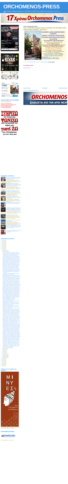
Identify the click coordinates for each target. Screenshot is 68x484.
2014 (3, 245)
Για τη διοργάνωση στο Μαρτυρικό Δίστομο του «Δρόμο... (11, 335)
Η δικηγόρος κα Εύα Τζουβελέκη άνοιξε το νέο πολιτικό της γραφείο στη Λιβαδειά (13, 203)
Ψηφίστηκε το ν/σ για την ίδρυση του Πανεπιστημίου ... (11, 314)
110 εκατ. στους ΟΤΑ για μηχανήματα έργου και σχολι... (11, 315)
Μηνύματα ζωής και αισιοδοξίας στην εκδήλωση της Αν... (11, 292)
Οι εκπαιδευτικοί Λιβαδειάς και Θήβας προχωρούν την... (11, 291)
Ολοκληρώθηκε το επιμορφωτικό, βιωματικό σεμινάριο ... (11, 275)
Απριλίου (4, 349)
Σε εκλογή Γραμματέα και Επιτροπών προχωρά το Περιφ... (12, 330)
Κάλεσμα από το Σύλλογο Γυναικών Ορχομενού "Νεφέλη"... (12, 333)
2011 (3, 242)
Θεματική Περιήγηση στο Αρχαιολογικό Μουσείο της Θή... (11, 288)
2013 (3, 244)
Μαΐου (4, 350)
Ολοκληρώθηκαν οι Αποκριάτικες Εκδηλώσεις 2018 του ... (11, 269)
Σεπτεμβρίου (5, 354)
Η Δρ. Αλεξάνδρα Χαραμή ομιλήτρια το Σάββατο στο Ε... (11, 294)
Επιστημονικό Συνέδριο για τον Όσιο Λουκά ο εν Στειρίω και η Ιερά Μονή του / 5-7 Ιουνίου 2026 (13, 231)
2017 (3, 248)
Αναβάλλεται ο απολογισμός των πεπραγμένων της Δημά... (12, 287)
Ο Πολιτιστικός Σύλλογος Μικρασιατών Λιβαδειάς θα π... (11, 312)
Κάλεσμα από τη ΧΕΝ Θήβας (7, 307)
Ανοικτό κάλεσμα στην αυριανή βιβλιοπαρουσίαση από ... (11, 253)
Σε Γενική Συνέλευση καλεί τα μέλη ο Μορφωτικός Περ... (11, 328)
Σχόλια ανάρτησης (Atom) (33, 90)
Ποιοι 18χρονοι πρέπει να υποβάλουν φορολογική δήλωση (12, 336)
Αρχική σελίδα (44, 87)
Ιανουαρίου (5, 250)
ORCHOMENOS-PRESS (31, 6)
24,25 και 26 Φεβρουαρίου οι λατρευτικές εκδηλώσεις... (11, 252)
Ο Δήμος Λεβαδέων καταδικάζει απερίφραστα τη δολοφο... (11, 284)
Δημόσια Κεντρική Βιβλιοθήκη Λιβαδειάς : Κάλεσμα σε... (11, 258)
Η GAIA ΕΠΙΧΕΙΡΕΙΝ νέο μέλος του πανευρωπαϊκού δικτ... (12, 276)
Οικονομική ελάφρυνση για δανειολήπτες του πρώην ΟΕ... (11, 285)
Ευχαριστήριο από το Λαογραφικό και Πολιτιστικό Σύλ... (11, 320)
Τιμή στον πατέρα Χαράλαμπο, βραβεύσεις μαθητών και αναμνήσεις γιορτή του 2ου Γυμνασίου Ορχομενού (13, 178)
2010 (3, 241)
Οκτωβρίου (5, 355)
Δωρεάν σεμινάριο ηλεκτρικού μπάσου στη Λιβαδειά (10, 286)
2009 (3, 240)
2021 (3, 360)
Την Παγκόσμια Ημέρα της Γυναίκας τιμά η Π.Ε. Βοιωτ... (11, 340)
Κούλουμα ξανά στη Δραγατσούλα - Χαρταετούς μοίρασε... (11, 260)
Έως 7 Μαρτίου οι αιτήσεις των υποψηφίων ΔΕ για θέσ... (11, 256)
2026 (3, 365)
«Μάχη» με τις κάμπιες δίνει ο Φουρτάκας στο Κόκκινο (11, 338)
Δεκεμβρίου (5, 357)
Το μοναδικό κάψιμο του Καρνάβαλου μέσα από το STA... (11, 254)
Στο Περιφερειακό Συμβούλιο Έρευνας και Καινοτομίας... (11, 337)
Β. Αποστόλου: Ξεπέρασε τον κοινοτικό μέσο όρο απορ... (11, 308)
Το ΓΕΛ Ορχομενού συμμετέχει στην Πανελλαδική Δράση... (12, 317)
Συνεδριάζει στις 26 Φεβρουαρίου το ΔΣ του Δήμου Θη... (11, 268)
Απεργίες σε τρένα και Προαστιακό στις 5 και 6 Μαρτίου (11, 334)
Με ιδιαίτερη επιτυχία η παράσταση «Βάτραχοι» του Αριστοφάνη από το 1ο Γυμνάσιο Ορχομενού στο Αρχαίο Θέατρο (13, 191)
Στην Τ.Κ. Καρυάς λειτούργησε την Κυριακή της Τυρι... (11, 267)
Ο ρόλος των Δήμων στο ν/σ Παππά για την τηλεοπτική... (11, 316)
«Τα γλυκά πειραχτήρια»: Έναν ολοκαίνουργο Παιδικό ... (11, 313)
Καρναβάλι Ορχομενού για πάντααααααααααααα (10, 255)
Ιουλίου (4, 352)
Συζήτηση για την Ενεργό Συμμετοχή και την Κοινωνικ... (11, 305)
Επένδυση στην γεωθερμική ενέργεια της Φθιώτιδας (10, 342)
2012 (3, 243)
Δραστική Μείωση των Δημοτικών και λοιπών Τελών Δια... (11, 289)
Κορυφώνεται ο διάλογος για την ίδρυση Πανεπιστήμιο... (11, 332)
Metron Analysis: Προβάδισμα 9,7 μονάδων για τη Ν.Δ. (11, 297)
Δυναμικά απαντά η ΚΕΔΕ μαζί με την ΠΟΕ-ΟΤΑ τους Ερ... (12, 283)
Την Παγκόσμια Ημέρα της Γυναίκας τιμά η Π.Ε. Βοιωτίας (11, 311)
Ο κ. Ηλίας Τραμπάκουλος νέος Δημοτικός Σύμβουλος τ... (11, 327)
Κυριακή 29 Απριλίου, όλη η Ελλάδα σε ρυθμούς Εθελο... (11, 261)
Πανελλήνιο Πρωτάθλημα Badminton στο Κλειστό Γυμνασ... (12, 278)
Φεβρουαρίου (5, 251)
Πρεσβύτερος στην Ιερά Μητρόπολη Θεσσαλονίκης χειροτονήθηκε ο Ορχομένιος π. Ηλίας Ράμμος (13, 197)
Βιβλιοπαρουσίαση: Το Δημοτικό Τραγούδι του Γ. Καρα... (11, 319)
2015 (3, 246)
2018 (3, 249)
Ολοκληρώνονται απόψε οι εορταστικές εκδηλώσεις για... (11, 310)
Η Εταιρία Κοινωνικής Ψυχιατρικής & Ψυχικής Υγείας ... (11, 306)
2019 (3, 358)
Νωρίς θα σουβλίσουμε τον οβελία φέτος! (9, 298)
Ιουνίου (4, 351)
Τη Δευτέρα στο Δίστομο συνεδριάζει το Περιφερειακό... (11, 331)
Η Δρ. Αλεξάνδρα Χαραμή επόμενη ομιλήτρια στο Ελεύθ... (11, 270)
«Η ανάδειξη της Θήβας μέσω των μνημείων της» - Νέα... (11, 341)
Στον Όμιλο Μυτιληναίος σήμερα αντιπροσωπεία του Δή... (11, 277)
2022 (3, 361)
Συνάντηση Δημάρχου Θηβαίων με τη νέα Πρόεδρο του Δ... (12, 257)
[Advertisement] (44, 77)
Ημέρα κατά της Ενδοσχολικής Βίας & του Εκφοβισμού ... (11, 339)
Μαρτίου (4, 348)
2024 (3, 363)
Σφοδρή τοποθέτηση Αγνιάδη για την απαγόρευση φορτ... (11, 290)
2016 (3, 247)
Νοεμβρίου (5, 356)
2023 (3, 362)
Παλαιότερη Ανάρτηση (63, 87)
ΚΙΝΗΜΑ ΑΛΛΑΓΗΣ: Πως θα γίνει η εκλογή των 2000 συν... (12, 326)
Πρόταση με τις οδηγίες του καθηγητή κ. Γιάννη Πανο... (11, 309)
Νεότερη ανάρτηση (26, 87)
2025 (3, 364)
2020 (3, 359)
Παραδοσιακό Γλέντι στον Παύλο (11, 214)
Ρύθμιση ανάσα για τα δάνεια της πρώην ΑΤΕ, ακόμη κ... (11, 318)
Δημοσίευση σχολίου (26, 67)
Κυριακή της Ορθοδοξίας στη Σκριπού (8, 299)
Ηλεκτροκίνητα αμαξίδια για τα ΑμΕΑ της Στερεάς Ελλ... (11, 329)
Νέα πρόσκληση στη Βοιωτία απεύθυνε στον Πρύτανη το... (12, 293)
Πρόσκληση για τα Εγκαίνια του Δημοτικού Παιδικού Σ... (11, 265)
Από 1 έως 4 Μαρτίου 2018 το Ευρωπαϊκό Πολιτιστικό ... (11, 295)
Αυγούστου (5, 353)
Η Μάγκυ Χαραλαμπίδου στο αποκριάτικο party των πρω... (12, 259)
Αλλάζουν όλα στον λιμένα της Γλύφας (8, 274)
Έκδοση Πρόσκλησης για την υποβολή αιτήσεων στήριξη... (12, 321)
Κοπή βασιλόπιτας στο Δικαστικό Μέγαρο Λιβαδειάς (10, 266)
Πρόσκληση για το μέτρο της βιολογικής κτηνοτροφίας (11, 273)
